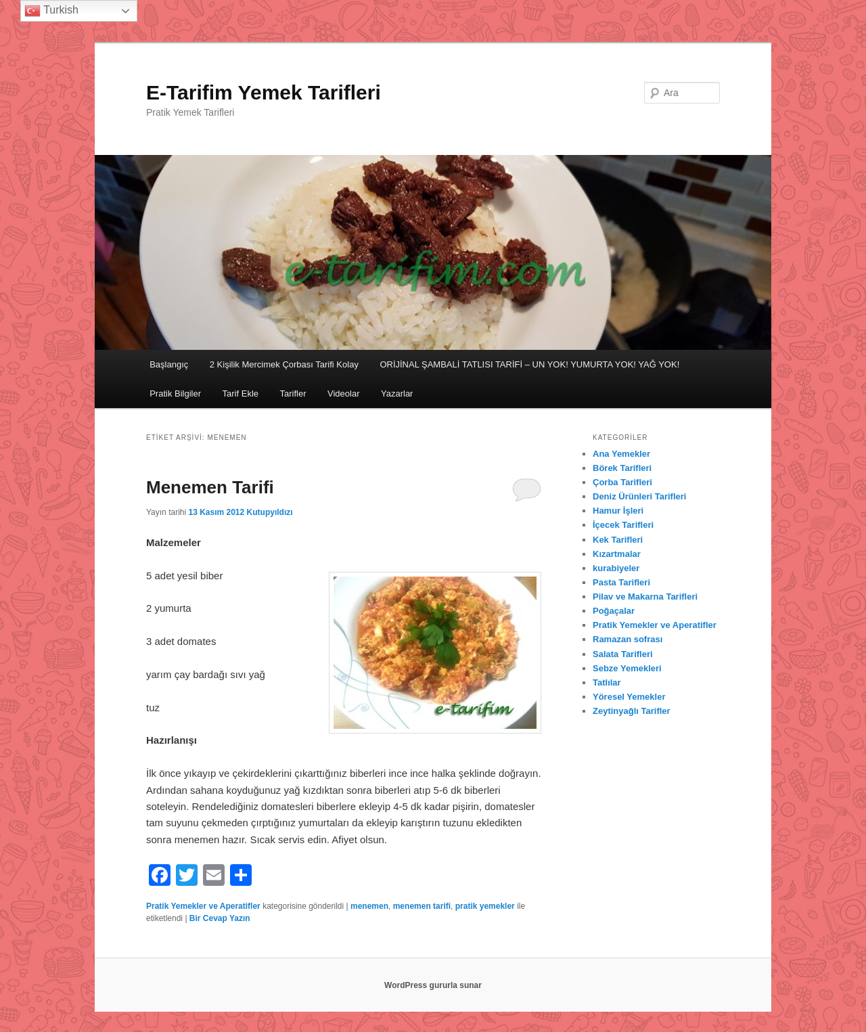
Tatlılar (607, 682)
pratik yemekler (485, 906)
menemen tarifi (422, 906)
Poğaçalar (614, 611)
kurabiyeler (616, 568)
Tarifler (293, 393)
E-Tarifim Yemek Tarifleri (263, 92)
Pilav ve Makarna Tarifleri (645, 596)
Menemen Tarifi (210, 487)
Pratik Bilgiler (175, 393)
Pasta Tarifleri (621, 582)
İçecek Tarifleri (623, 525)
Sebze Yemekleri (627, 668)
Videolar (343, 393)
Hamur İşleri (618, 511)
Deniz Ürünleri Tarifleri (639, 496)
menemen (369, 906)
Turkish (51, 11)
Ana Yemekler (621, 454)
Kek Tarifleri (618, 540)
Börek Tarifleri (622, 468)
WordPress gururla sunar (433, 985)
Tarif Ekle (240, 393)
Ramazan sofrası (627, 639)
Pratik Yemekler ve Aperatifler (203, 906)
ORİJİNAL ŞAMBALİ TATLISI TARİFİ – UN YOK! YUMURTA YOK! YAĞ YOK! (529, 364)
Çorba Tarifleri (622, 482)
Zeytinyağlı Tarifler (631, 711)
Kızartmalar (617, 554)
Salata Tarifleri (623, 654)
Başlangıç (169, 364)
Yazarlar (397, 393)
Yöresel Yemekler (629, 697)
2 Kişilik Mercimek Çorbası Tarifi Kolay (284, 364)
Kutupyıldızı (270, 512)
